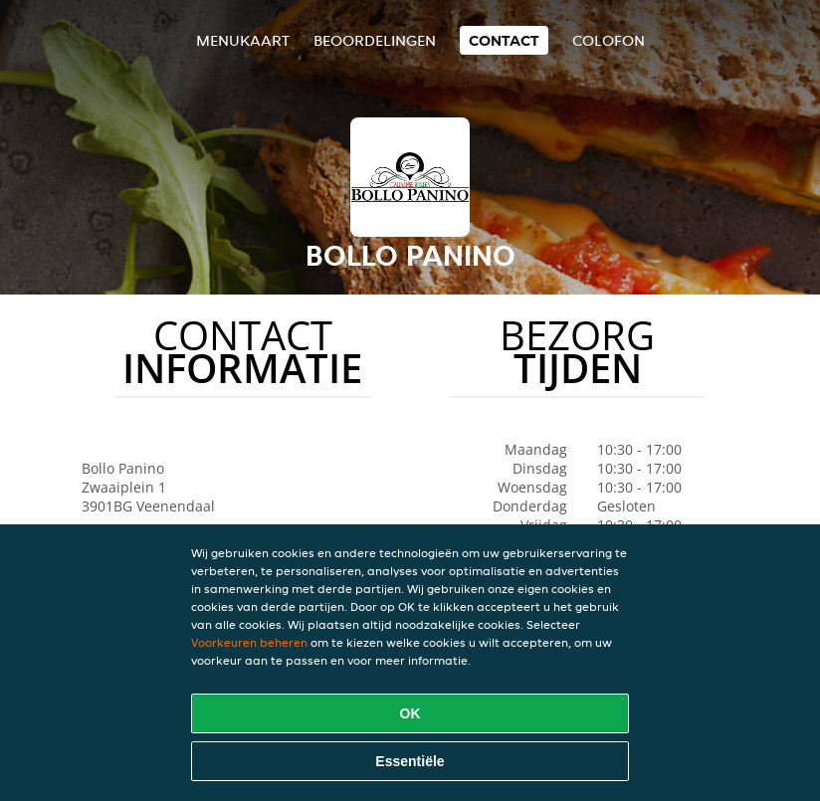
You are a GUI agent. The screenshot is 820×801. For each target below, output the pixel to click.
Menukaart (243, 40)
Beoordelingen (374, 40)
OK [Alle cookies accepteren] (410, 713)
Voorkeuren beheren (249, 642)
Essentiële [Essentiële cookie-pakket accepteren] (409, 761)
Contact (504, 40)
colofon (608, 40)
